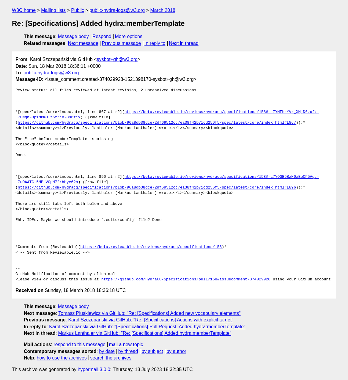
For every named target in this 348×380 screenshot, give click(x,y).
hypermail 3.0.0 (94, 369)
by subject (152, 351)
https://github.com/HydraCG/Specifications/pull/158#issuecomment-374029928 (185, 279)
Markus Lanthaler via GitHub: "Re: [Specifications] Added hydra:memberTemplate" (144, 333)
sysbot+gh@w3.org (117, 59)
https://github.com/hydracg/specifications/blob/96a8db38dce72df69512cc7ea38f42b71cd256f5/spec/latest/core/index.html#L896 (157, 187)
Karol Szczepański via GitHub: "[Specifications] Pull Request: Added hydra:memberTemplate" (147, 326)
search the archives (111, 357)
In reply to (154, 43)
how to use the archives (62, 357)
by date (106, 351)
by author (176, 351)
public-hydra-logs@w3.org (117, 10)
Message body (73, 36)
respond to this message (79, 344)
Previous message (121, 43)
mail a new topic (126, 344)
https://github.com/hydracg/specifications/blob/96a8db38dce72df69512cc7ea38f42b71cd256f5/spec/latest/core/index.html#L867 (157, 122)
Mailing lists (53, 10)
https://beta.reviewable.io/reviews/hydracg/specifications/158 (151, 247)
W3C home (24, 10)
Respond (101, 36)
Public (77, 10)
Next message (83, 43)
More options (129, 36)
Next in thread (184, 43)
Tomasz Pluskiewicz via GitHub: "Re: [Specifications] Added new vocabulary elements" (149, 313)
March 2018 (162, 10)
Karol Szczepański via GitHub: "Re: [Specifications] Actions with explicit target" (150, 319)
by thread (128, 351)
